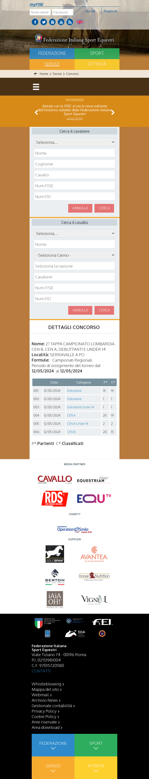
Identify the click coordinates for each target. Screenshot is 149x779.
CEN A (71, 415)
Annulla (80, 208)
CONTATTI (41, 670)
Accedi (90, 11)
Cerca (104, 208)
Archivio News (45, 700)
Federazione (52, 53)
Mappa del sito (45, 689)
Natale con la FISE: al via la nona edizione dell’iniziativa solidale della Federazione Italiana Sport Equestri (74, 110)
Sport (97, 53)
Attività (97, 64)
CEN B (71, 432)
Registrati (110, 11)
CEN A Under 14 (77, 423)
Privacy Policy (44, 710)
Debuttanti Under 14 (80, 407)
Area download (46, 727)
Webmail (40, 694)
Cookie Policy (44, 716)
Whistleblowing (46, 683)
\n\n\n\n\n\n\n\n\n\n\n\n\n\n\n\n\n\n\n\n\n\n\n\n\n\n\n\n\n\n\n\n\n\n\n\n (74, 255)
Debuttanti (74, 390)
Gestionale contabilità (52, 705)
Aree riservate (44, 721)
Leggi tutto (75, 118)
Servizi (52, 64)
